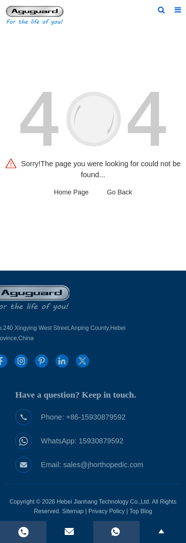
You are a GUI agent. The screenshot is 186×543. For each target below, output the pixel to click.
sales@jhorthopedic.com (107, 465)
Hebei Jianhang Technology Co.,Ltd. (104, 503)
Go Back (119, 192)
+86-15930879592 (99, 417)
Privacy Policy (106, 512)
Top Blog (140, 512)
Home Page (71, 192)
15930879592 (104, 441)
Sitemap (73, 512)
